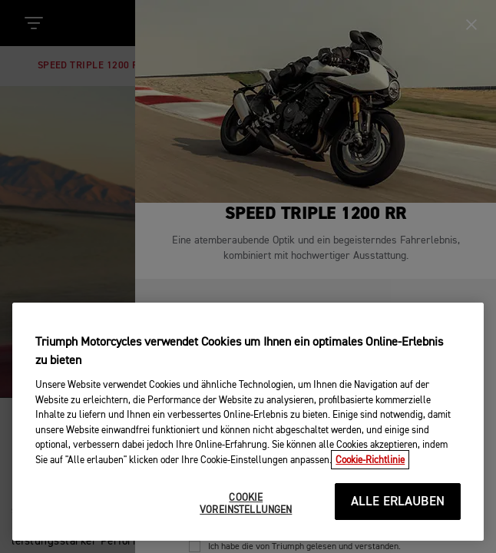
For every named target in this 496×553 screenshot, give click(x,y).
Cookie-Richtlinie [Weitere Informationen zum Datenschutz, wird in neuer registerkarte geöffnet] (370, 464)
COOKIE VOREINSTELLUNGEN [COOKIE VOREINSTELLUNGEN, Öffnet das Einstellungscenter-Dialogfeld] (246, 507)
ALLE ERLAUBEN (398, 505)
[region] (248, 425)
